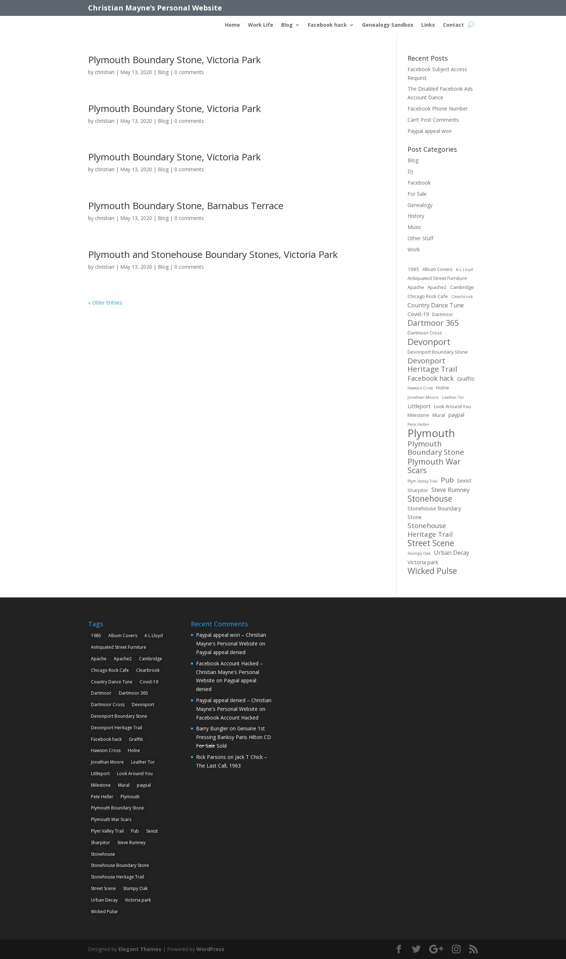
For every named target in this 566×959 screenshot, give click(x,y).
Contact (453, 25)
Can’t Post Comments (433, 119)
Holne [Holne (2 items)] (442, 387)
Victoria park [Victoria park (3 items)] (423, 562)
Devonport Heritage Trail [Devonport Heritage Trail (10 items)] (432, 365)
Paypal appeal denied (220, 652)
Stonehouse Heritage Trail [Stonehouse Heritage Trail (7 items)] (430, 530)
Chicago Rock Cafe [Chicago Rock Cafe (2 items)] (428, 296)
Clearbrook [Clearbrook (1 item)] (462, 296)
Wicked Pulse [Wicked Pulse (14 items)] (432, 571)
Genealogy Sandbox (387, 25)
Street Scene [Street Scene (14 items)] (431, 543)
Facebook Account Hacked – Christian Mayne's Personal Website (229, 672)
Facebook (419, 182)
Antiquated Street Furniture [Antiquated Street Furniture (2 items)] (437, 278)
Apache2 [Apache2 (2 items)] (437, 287)
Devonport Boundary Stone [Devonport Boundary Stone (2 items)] (438, 352)
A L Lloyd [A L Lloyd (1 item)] (464, 269)
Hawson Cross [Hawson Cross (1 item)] (420, 387)
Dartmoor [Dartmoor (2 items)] (442, 314)
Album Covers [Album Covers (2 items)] (437, 269)
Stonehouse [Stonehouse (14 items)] (430, 498)
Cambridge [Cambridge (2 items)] (462, 287)
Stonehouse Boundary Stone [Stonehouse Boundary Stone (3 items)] (434, 512)
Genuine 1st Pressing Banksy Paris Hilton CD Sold (233, 737)
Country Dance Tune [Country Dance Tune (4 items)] (436, 305)
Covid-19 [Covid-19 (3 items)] (418, 313)
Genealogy (420, 205)
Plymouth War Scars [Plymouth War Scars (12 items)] (434, 466)
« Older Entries (105, 302)
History (416, 215)
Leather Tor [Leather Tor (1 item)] (453, 397)
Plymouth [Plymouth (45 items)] (431, 433)
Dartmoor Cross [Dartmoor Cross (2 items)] (425, 332)
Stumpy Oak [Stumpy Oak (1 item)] (419, 553)
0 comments (189, 72)
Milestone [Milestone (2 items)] (418, 415)
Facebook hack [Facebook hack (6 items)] (431, 378)
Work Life (260, 25)
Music (414, 227)
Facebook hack (327, 25)
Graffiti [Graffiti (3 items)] (465, 378)
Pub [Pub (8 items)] (447, 480)
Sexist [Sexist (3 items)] (464, 480)
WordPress (210, 949)
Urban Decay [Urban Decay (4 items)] (451, 553)
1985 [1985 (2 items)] (413, 269)
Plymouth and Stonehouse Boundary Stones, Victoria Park (213, 254)
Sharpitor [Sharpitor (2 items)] (418, 490)
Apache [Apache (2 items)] (416, 287)
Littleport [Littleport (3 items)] (419, 406)
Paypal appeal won (430, 131)
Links (428, 25)
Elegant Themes (139, 949)
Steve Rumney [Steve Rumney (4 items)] (450, 490)
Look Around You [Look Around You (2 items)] (452, 406)
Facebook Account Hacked (227, 717)
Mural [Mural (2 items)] (438, 415)
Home (232, 25)
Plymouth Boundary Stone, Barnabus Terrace (185, 205)
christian (104, 72)
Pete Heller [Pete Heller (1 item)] (418, 424)
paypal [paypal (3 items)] (456, 414)
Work (414, 249)
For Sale (417, 193)
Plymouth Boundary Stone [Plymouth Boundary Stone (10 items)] (436, 448)
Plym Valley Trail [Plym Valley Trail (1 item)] (422, 481)
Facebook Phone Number (438, 108)
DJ (410, 171)
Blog (287, 25)
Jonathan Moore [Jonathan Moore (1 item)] (423, 397)
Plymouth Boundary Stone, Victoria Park (174, 59)
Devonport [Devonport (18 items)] (429, 341)
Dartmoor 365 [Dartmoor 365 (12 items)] (433, 323)
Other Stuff (420, 238)
